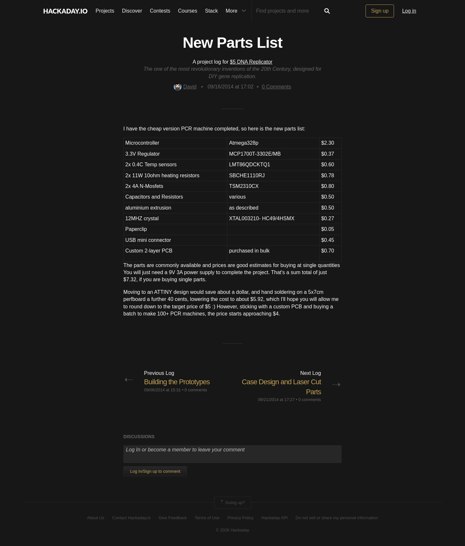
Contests (160, 11)
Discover (132, 11)
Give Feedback (173, 517)
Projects (105, 11)
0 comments (196, 389)
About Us (95, 517)
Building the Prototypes (177, 382)
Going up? (232, 502)
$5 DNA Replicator (251, 62)
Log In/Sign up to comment (155, 471)
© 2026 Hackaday (232, 530)
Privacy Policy (240, 517)
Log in (409, 11)
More (237, 11)
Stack (211, 11)
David (185, 86)
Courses (187, 11)
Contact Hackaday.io (131, 517)
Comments (276, 86)
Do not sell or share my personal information (336, 517)
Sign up (379, 11)
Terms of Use (207, 517)
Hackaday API (274, 517)
